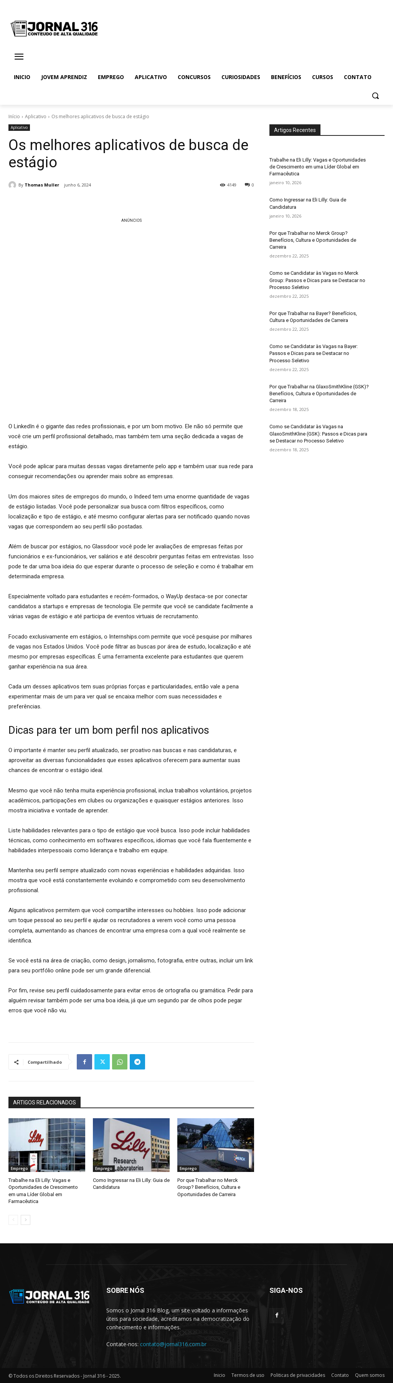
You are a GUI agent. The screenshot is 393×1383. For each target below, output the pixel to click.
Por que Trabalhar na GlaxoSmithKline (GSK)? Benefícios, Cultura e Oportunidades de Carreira (319, 393)
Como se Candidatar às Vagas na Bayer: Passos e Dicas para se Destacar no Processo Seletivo (313, 353)
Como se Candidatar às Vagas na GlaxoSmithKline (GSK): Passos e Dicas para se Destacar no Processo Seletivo (318, 433)
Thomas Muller (42, 185)
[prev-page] (13, 1220)
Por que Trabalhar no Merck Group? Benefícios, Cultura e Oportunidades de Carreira (208, 1187)
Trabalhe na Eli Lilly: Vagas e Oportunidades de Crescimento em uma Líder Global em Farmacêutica (317, 167)
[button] (375, 95)
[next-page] (25, 1220)
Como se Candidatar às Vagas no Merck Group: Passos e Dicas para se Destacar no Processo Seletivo (317, 280)
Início (14, 116)
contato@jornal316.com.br (173, 1344)
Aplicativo (35, 116)
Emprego (19, 1168)
